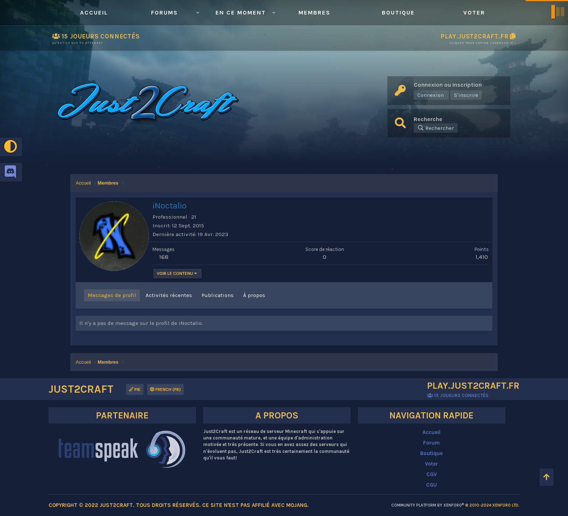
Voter (474, 12)
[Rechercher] (436, 128)
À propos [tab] (254, 295)
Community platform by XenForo (455, 505)
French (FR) (165, 389)
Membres (314, 12)
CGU (431, 485)
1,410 (481, 256)
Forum (431, 442)
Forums (164, 12)
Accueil (94, 12)
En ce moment (241, 12)
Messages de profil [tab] (112, 295)
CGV (431, 474)
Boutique (398, 12)
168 (163, 256)
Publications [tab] (217, 295)
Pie (135, 389)
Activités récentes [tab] (169, 295)
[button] (197, 12)
